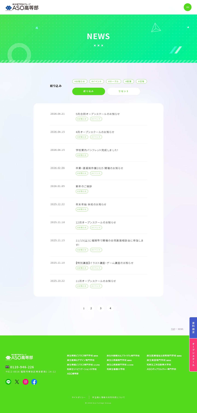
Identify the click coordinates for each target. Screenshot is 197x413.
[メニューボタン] (188, 7)
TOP (173, 329)
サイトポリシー (79, 397)
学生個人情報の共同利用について (108, 397)
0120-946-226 (22, 367)
